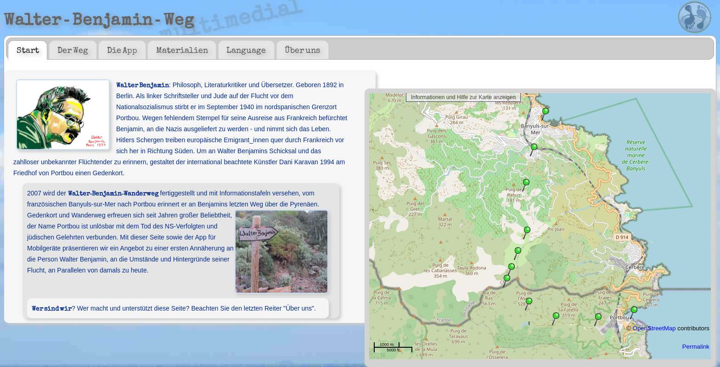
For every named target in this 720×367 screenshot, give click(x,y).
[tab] (27, 50)
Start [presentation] (28, 49)
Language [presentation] (246, 49)
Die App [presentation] (122, 49)
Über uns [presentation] (302, 49)
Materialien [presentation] (182, 49)
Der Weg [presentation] (72, 49)
